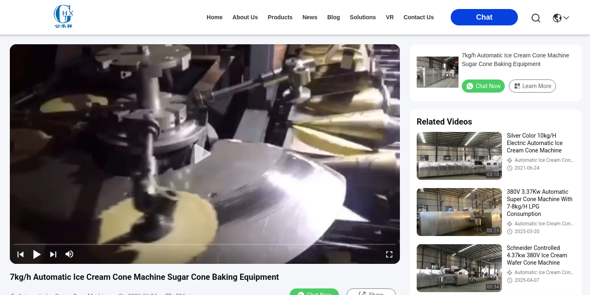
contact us (419, 17)
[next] (53, 254)
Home (214, 17)
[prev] (20, 254)
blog (333, 17)
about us (245, 17)
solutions (363, 17)
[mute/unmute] (69, 254)
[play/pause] (37, 254)
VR (390, 17)
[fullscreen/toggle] (389, 254)
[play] (205, 154)
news (310, 17)
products (280, 17)
